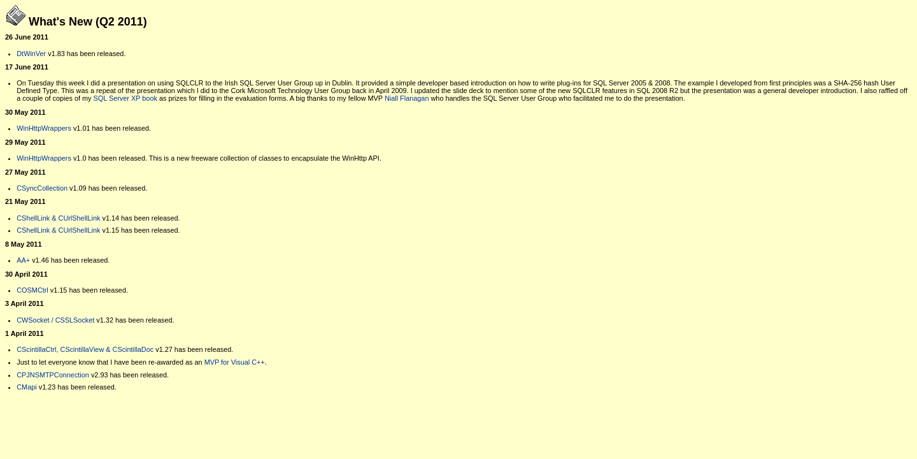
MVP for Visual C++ (234, 362)
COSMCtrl (32, 290)
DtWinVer (31, 53)
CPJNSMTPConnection (53, 375)
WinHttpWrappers (44, 128)
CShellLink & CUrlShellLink (58, 218)
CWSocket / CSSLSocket (55, 320)
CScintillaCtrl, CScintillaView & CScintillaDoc (85, 349)
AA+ (23, 260)
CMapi (26, 387)
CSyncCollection (42, 188)
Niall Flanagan (408, 98)
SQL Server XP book (125, 98)
